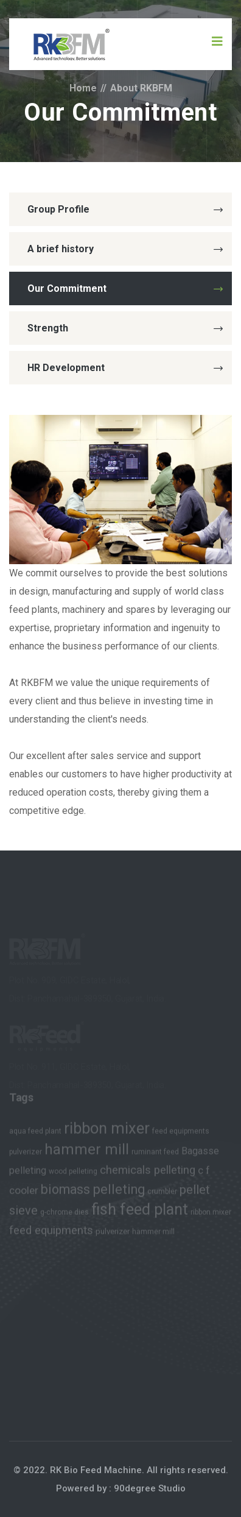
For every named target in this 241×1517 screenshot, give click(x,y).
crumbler (162, 1193)
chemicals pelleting (147, 1172)
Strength (125, 328)
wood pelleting (73, 1173)
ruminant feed (155, 1154)
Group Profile (125, 209)
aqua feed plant (35, 1133)
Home (83, 88)
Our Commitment (125, 288)
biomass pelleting (93, 1191)
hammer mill (86, 1151)
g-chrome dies (64, 1214)
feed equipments (180, 1133)
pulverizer (25, 1154)
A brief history (125, 249)
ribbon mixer (107, 1130)
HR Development (125, 367)
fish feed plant (139, 1211)
